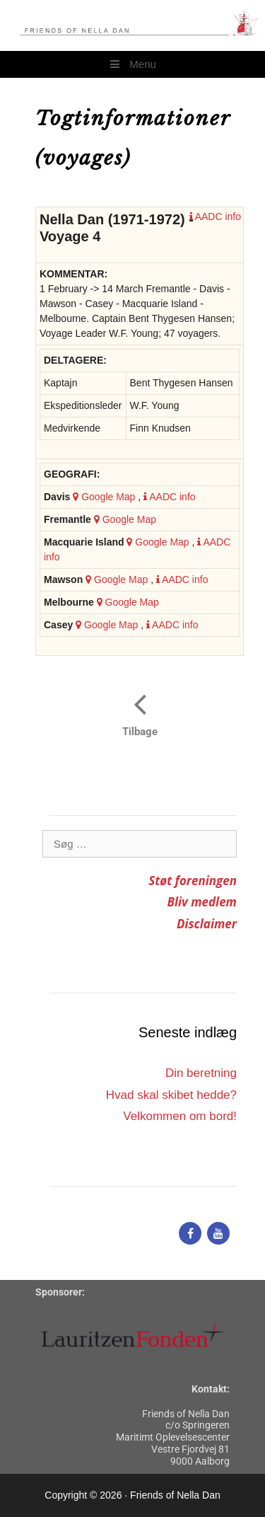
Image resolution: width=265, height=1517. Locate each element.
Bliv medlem (202, 902)
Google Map (104, 496)
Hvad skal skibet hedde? (171, 1095)
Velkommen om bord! (180, 1116)
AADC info (215, 216)
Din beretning (201, 1073)
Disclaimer (207, 924)
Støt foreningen (192, 880)
